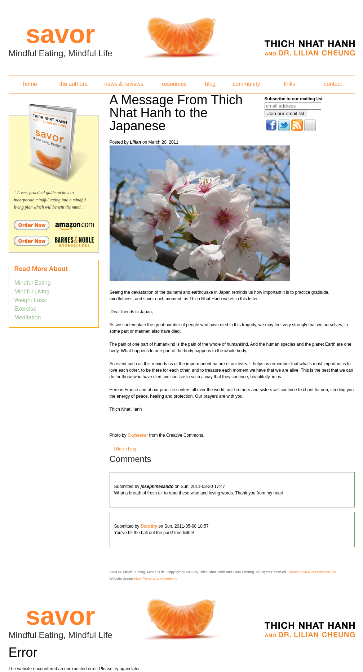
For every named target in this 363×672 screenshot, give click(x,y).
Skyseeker (138, 435)
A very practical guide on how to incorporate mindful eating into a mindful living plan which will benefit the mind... (50, 200)
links (289, 84)
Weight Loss (30, 300)
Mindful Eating (32, 283)
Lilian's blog (125, 448)
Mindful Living (32, 291)
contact (333, 84)
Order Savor (54, 225)
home (30, 84)
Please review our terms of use (312, 572)
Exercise (25, 309)
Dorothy (149, 526)
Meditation (27, 317)
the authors (73, 84)
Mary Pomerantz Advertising (155, 578)
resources (174, 84)
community (246, 84)
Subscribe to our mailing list (294, 98)
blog (210, 84)
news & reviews (123, 84)
